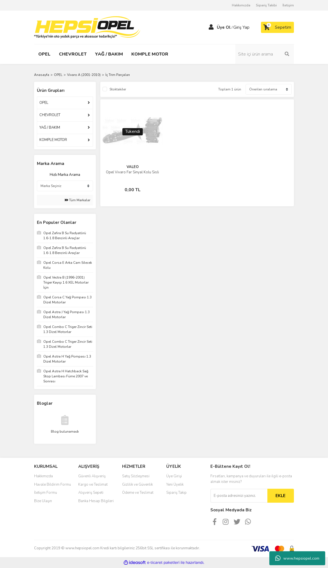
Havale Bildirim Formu (52, 484)
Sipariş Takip (176, 492)
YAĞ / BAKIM (49, 127)
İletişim (288, 5)
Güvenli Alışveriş (92, 476)
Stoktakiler (118, 89)
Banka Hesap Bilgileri (96, 501)
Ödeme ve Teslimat (137, 492)
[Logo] (87, 27)
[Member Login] (211, 27)
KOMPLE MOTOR (53, 139)
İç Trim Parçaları (117, 75)
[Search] (264, 54)
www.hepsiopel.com (297, 558)
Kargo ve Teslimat (93, 484)
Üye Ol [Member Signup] (224, 27)
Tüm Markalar (77, 200)
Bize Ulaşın (43, 501)
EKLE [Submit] (280, 496)
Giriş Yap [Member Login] (241, 27)
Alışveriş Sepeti (90, 492)
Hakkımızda (241, 5)
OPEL (43, 102)
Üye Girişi (174, 476)
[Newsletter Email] (238, 496)
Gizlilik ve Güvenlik (137, 484)
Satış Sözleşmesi (135, 476)
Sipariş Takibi (266, 5)
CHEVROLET (49, 115)
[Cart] (277, 27)
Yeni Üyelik (175, 484)
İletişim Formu (45, 492)
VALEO (133, 166)
